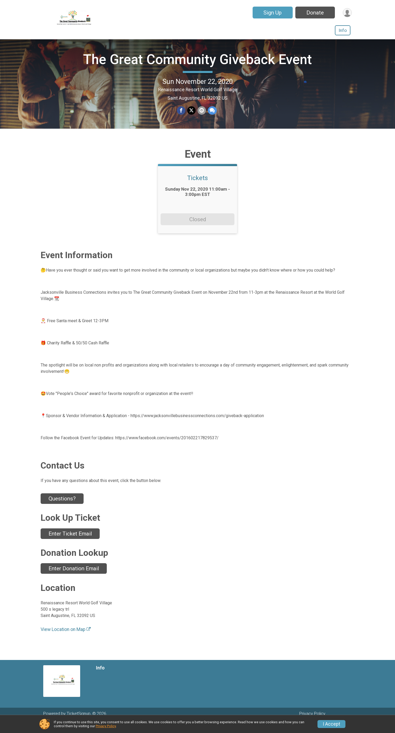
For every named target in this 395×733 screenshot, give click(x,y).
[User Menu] (347, 12)
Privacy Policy (106, 726)
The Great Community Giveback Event (197, 65)
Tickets (197, 188)
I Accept (331, 724)
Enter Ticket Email (70, 544)
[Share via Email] (201, 116)
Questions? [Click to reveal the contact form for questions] (62, 509)
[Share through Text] (211, 116)
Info (343, 30)
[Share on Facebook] (181, 116)
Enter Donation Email (74, 579)
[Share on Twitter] (191, 116)
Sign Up (272, 12)
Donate (314, 12)
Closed (197, 230)
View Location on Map (66, 640)
